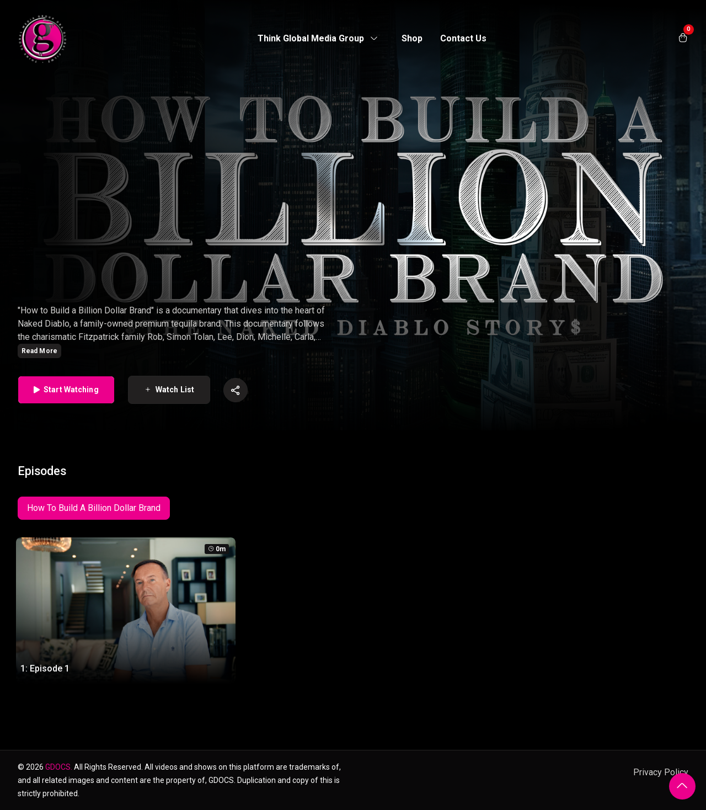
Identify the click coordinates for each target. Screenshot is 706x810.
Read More (39, 351)
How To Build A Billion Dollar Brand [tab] (94, 508)
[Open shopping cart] (682, 38)
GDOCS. (58, 767)
